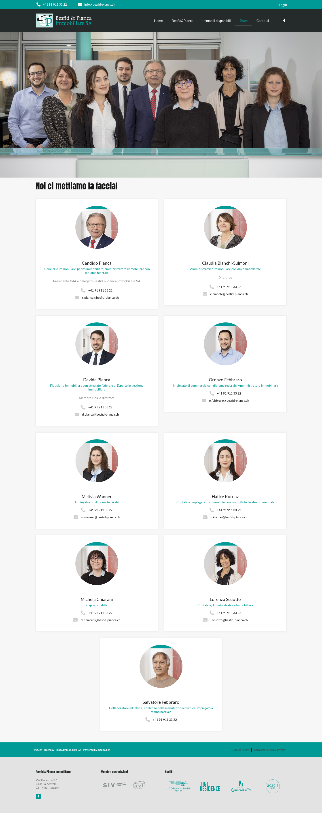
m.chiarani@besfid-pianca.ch (100, 620)
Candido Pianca (97, 263)
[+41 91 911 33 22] (38, 4)
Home (158, 21)
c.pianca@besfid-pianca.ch (100, 297)
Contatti (262, 21)
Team (244, 21)
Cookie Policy (241, 749)
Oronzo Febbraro (225, 379)
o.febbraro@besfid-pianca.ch (229, 400)
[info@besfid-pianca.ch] (80, 4)
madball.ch (103, 749)
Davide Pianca (96, 379)
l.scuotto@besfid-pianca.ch (229, 620)
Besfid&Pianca (182, 21)
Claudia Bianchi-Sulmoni (225, 263)
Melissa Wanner (97, 496)
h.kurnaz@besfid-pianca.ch (229, 517)
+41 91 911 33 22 (55, 4)
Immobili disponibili (216, 21)
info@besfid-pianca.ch (99, 4)
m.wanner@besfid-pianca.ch (100, 517)
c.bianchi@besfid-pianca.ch (229, 294)
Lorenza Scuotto (225, 599)
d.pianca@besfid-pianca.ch (100, 414)
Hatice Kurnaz (225, 496)
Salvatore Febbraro (161, 702)
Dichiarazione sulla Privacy (270, 749)
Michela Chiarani (97, 599)
